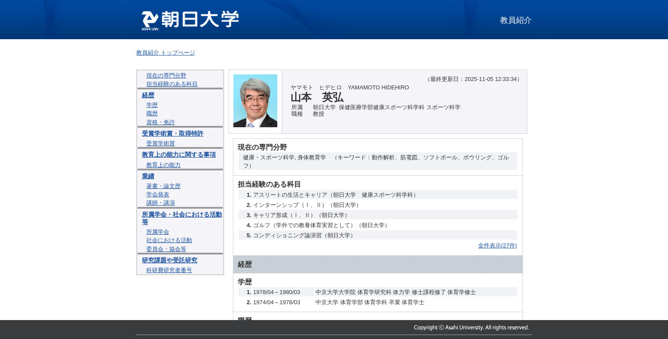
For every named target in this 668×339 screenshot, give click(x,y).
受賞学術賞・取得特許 (172, 133)
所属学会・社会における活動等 (182, 218)
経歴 (148, 95)
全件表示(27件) (497, 245)
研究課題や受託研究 (169, 260)
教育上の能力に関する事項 (179, 154)
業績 (148, 176)
